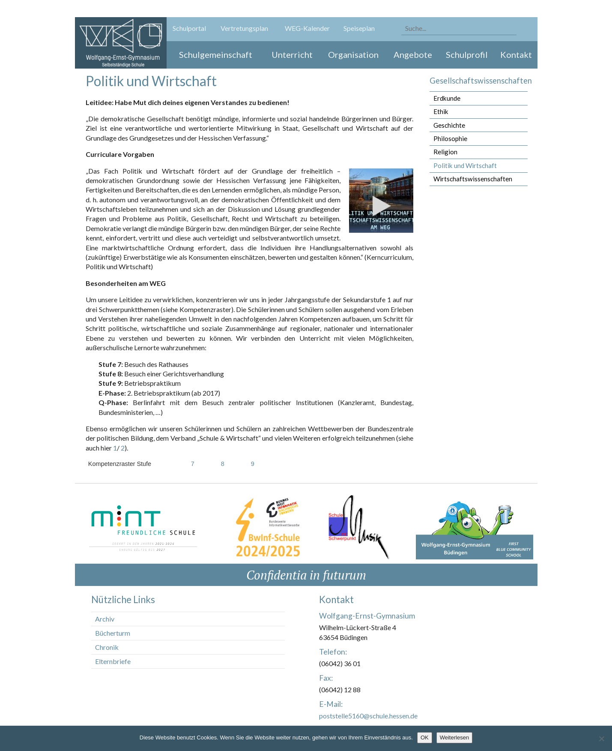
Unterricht (292, 54)
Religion (445, 152)
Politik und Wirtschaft (465, 165)
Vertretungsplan (244, 28)
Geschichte (449, 125)
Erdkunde (446, 98)
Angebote (413, 54)
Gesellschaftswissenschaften (481, 80)
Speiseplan (359, 28)
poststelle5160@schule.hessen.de (368, 716)
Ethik (440, 111)
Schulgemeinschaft (215, 54)
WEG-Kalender (307, 28)
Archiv (104, 619)
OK (425, 737)
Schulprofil (467, 54)
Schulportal (189, 28)
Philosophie (450, 138)
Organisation (353, 54)
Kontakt (516, 54)
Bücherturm (112, 633)
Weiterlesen (454, 737)
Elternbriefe (113, 661)
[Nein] (601, 738)
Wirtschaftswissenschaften (472, 179)
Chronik (107, 647)
